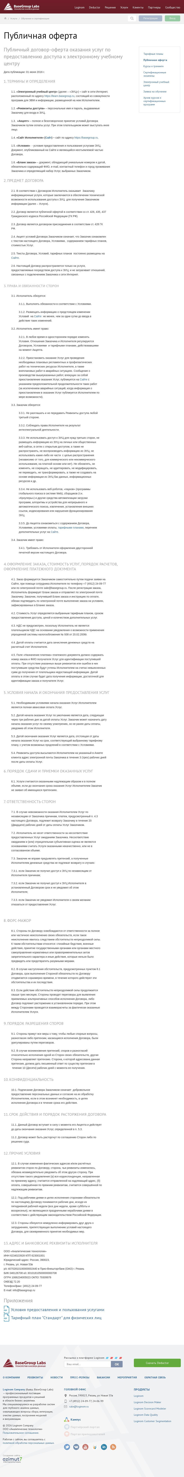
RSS (113, 1447)
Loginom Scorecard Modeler (150, 1408)
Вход (173, 18)
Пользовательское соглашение (20, 1432)
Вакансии (103, 1377)
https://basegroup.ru (86, 137)
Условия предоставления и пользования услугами (57, 1309)
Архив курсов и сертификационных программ (154, 101)
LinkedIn (104, 1447)
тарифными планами (71, 527)
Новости (57, 1377)
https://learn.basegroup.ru (59, 95)
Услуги (124, 7)
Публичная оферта (155, 60)
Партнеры (154, 7)
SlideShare (95, 1447)
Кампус (76, 1419)
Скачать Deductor (157, 1363)
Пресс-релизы (79, 1377)
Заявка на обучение (155, 91)
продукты (142, 1389)
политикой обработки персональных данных (28, 1443)
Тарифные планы (153, 53)
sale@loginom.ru (79, 1406)
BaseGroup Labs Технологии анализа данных (21, 6)
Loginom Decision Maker (147, 1402)
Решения (110, 7)
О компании (11, 1377)
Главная (5, 18)
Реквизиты (35, 1377)
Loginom (79, 7)
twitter (67, 1447)
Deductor (94, 7)
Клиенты (138, 7)
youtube (85, 1447)
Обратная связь (155, 1377)
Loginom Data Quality (146, 1414)
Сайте (15, 257)
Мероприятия (127, 1377)
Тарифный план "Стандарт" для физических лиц (56, 1317)
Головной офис (75, 1389)
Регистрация (150, 18)
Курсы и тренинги (153, 66)
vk (76, 1447)
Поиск (132, 18)
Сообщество (172, 7)
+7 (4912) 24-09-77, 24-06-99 (86, 1401)
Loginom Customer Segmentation (152, 1421)
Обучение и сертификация (35, 18)
